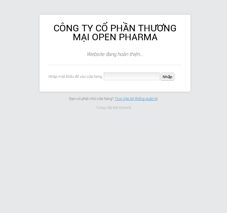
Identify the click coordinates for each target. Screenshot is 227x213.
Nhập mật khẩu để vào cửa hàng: (75, 76)
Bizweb (125, 107)
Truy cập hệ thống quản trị (136, 98)
